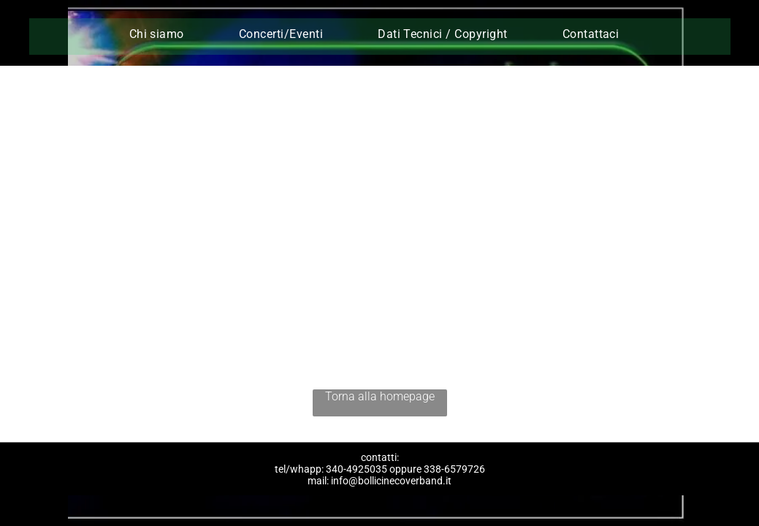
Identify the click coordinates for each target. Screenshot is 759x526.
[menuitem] (162, 34)
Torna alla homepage (380, 396)
